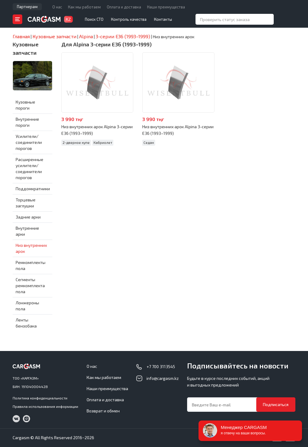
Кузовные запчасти (25, 48)
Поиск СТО (94, 19)
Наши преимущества (166, 7)
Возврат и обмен (103, 410)
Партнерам (27, 6)
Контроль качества (128, 19)
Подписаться (275, 404)
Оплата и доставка (124, 7)
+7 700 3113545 (160, 366)
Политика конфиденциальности (40, 398)
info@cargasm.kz (162, 378)
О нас (57, 7)
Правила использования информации (45, 406)
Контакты (163, 19)
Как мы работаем (84, 7)
